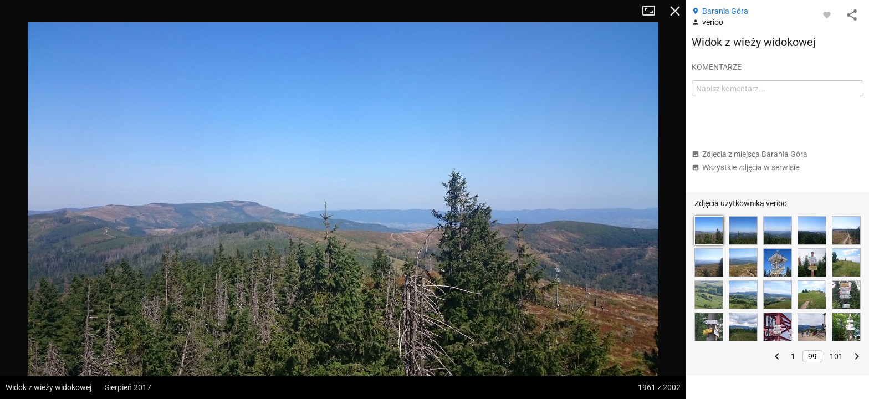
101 (836, 356)
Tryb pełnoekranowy (653, 11)
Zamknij (675, 11)
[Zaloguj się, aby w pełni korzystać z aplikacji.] (827, 14)
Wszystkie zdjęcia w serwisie (745, 167)
